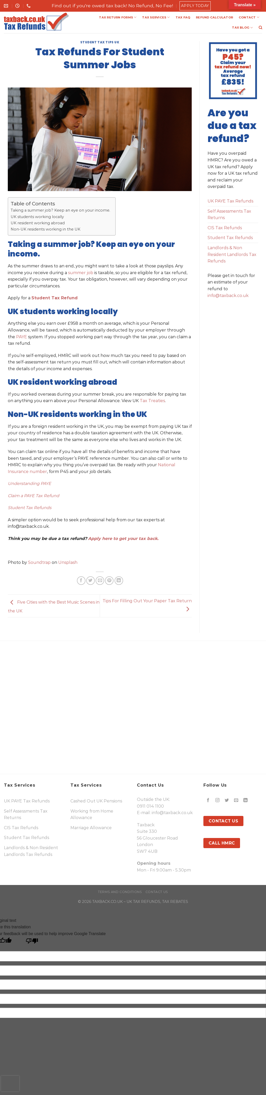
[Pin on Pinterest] (109, 580)
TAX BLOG (242, 27)
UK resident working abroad (38, 223)
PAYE (21, 336)
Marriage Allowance (91, 827)
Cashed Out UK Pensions (96, 801)
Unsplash (67, 562)
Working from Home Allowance (91, 814)
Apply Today (195, 5)
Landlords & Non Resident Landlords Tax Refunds (232, 254)
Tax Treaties (152, 400)
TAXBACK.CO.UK (107, 901)
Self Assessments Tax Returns (229, 214)
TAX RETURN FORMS (117, 17)
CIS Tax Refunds (225, 227)
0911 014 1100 (150, 806)
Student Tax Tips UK (99, 42)
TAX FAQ (183, 17)
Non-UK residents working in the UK (45, 229)
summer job (80, 272)
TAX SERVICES (156, 17)
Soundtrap (39, 562)
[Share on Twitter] (90, 580)
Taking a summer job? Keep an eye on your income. (60, 210)
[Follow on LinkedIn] (245, 800)
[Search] (260, 27)
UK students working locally (37, 216)
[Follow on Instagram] (217, 800)
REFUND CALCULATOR (214, 17)
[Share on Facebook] (81, 580)
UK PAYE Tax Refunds (230, 201)
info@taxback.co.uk (228, 295)
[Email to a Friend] (100, 580)
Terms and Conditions (120, 892)
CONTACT (249, 17)
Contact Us (156, 892)
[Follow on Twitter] (227, 800)
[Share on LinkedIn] (119, 580)
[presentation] (10, 1083)
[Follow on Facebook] (208, 800)
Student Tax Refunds (230, 237)
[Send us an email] (236, 800)
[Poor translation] (32, 942)
